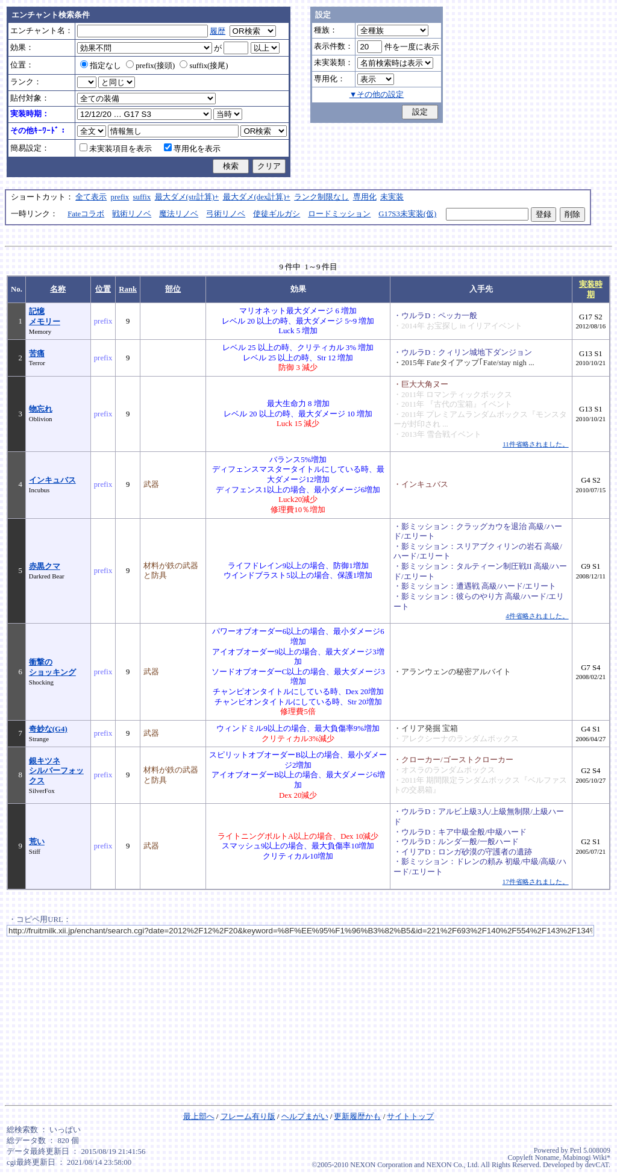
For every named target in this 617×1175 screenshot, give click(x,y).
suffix (142, 197)
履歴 (217, 31)
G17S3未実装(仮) (407, 214)
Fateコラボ (85, 214)
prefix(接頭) (150, 65)
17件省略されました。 (536, 881)
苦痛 (37, 353)
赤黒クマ (44, 566)
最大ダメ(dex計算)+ (256, 197)
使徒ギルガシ (276, 214)
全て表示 (91, 197)
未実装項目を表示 (116, 149)
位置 (103, 289)
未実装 (392, 197)
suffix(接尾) (204, 65)
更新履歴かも (357, 1116)
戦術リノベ (131, 214)
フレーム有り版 (248, 1116)
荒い (37, 842)
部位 (173, 289)
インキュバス (52, 480)
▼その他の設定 (376, 94)
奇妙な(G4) (48, 729)
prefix (120, 197)
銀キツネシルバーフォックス (56, 771)
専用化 (365, 197)
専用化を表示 (192, 149)
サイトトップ (410, 1116)
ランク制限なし (321, 197)
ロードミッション (339, 214)
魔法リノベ (178, 214)
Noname (546, 1157)
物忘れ (40, 409)
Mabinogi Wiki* (586, 1157)
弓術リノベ (225, 214)
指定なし (100, 65)
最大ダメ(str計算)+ (187, 197)
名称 (58, 289)
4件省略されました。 (537, 615)
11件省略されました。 (535, 444)
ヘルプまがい (304, 1116)
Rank (128, 289)
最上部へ (199, 1116)
